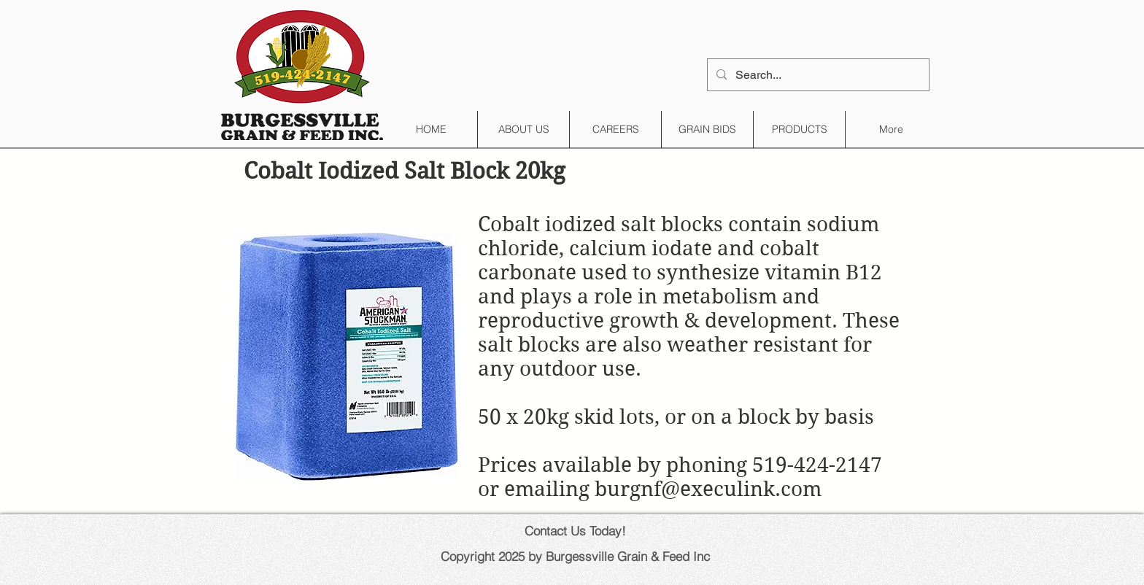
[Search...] (816, 74)
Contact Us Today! (575, 530)
